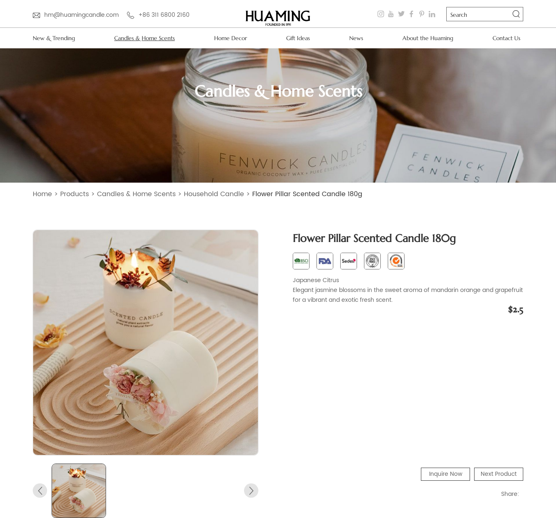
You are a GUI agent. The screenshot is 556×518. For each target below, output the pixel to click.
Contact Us (506, 38)
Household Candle (214, 194)
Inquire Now (445, 474)
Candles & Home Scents (144, 38)
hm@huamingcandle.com (81, 15)
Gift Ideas (298, 38)
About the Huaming (427, 38)
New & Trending (54, 38)
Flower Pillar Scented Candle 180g (307, 194)
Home (42, 194)
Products (74, 194)
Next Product (499, 474)
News (356, 38)
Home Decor (230, 38)
